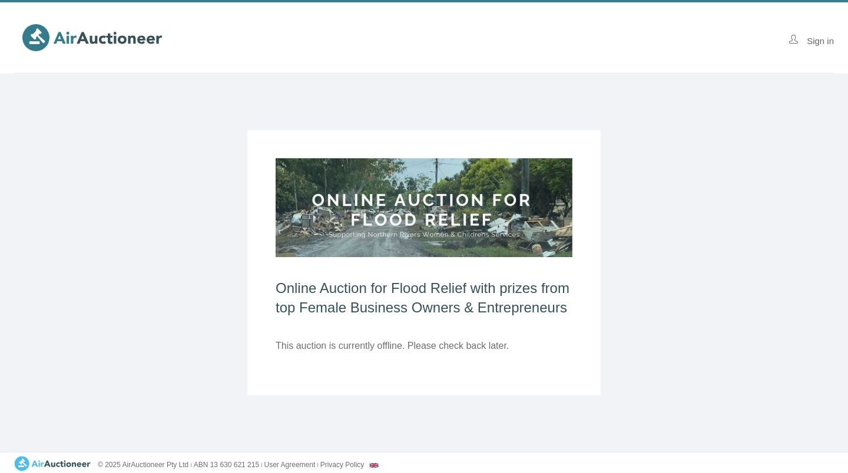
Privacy (342, 465)
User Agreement (290, 465)
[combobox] (374, 465)
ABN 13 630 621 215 (226, 465)
